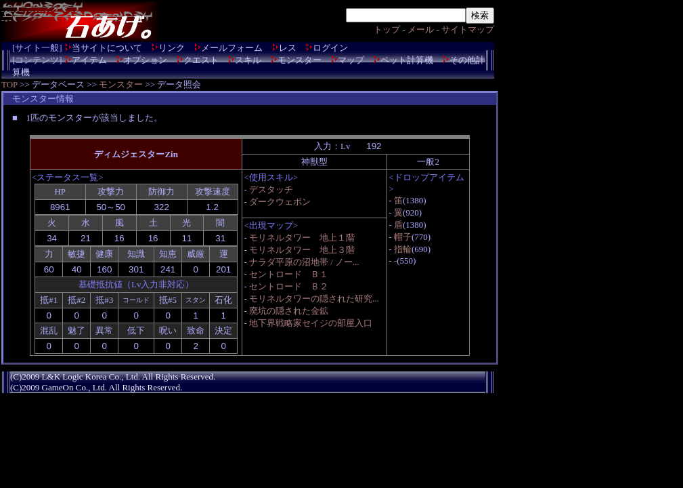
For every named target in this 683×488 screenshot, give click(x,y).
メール (420, 29)
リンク (171, 48)
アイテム (89, 60)
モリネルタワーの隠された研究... (314, 298)
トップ (387, 29)
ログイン (330, 48)
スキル (248, 60)
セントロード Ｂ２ (288, 286)
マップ (351, 60)
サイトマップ (467, 29)
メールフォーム (232, 48)
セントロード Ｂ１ (288, 274)
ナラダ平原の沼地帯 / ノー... (304, 262)
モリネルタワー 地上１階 (302, 237)
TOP (9, 84)
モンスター (300, 60)
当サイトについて (107, 48)
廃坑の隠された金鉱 (288, 311)
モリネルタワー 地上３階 (302, 250)
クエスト (201, 60)
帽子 (403, 237)
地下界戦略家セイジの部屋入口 (310, 323)
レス (287, 48)
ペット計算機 (406, 60)
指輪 (403, 249)
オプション (145, 60)
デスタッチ (271, 189)
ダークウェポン (280, 202)
